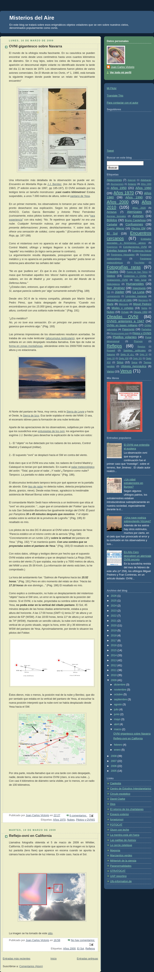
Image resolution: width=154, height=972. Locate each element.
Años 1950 (119, 188)
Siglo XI (144, 354)
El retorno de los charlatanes (127, 809)
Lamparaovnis (113, 296)
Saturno (111, 354)
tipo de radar (35, 486)
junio (117, 714)
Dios (112, 804)
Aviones (138, 216)
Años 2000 (69, 948)
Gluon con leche (119, 829)
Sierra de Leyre (75, 411)
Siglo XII (111, 358)
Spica (134, 362)
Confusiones (134, 224)
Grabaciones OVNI (117, 280)
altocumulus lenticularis (60, 338)
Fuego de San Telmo (137, 272)
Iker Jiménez (116, 288)
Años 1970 (59, 819)
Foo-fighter (139, 262)
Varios (110, 371)
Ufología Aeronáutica (133, 366)
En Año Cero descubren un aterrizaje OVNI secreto (137, 556)
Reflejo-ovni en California (30, 836)
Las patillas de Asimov (123, 840)
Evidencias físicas (141, 250)
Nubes (71, 819)
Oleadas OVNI (122, 316)
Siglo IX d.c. (127, 354)
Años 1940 (146, 184)
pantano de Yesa (80, 196)
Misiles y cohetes (122, 308)
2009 (114, 680)
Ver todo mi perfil (120, 72)
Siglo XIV (137, 358)
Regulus (141, 346)
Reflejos (90, 948)
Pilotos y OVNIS (85, 819)
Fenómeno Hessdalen (123, 254)
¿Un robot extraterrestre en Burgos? (133, 483)
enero (118, 749)
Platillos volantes (125, 337)
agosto (118, 704)
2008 (114, 756)
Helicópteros (113, 284)
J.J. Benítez (54, 184)
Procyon (138, 341)
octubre (119, 694)
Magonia (115, 850)
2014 (114, 655)
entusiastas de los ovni (51, 431)
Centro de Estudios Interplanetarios (130, 788)
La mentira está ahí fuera (124, 835)
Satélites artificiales (134, 350)
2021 (114, 620)
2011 (114, 670)
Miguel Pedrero (142, 304)
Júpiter (119, 292)
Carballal (112, 224)
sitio (50, 933)
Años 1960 (143, 188)
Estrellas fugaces (117, 250)
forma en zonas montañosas (26, 346)
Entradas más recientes (16, 958)
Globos (111, 275)
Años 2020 (139, 208)
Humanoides (135, 284)
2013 (114, 660)
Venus (126, 371)
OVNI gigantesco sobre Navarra (35, 46)
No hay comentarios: (83, 940)
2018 (114, 635)
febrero (118, 744)
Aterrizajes (134, 211)
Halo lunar (140, 280)
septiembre (121, 699)
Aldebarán (145, 180)
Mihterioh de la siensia (123, 860)
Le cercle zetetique (121, 845)
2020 (114, 625)
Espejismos (112, 247)
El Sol (80, 948)
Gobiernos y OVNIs (135, 276)
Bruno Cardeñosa (135, 220)
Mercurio (123, 304)
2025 (114, 600)
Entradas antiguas (87, 958)
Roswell (111, 350)
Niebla (144, 308)
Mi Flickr (112, 88)
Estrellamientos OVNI (135, 247)
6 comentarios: (78, 815)
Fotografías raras (124, 267)
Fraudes (112, 271)
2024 (114, 605)
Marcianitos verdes (121, 855)
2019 (114, 630)
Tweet (110, 150)
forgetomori (116, 819)
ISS (108, 292)
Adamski (132, 180)
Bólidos (112, 220)
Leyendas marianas (136, 296)
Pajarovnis (128, 329)
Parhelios (146, 329)
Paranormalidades (120, 865)
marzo (118, 729)
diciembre (120, 684)
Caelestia (115, 783)
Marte (110, 304)
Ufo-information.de (121, 881)
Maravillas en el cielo (119, 300)
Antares (132, 184)
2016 (114, 645)
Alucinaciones (117, 184)
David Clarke (117, 798)
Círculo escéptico (120, 793)
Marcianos (143, 300)
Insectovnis (139, 288)
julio (116, 709)
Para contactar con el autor (122, 102)
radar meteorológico (82, 467)
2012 (114, 665)
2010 (114, 675)
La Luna (138, 292)
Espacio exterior (119, 814)
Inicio (54, 958)
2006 (114, 766)
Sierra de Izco (31, 415)
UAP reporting (118, 876)
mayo (117, 719)
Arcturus (112, 212)
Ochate (125, 312)
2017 (114, 640)
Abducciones (114, 180)
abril (117, 724)
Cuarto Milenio (115, 228)
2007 (114, 761)
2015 (114, 650)
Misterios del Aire (31, 18)
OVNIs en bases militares (122, 325)
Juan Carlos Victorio (122, 67)
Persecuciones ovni (119, 333)
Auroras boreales (116, 216)
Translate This (115, 95)
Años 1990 (134, 197)
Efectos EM (138, 228)
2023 (114, 610)
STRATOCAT (117, 870)
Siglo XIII (123, 358)
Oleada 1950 (140, 312)
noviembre (120, 689)
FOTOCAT (116, 824)
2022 (114, 615)
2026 (114, 595)
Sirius (120, 362)
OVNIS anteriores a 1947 (125, 321)
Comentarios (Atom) (31, 966)
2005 (114, 770)
